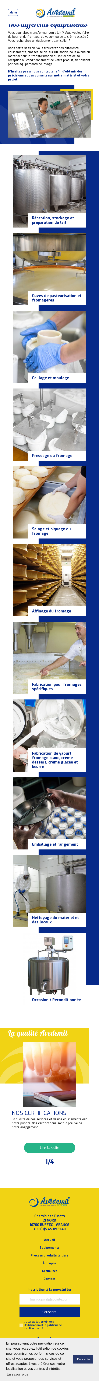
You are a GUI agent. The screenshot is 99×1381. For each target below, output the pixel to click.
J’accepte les (43, 1325)
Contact (49, 1279)
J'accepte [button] (83, 1359)
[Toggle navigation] (13, 12)
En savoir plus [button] (17, 1374)
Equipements (50, 1248)
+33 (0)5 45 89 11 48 (49, 1229)
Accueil (49, 1240)
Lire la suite (49, 1147)
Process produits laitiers (49, 1256)
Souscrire (49, 1312)
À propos (49, 1263)
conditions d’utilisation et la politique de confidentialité (43, 1325)
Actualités (49, 1271)
